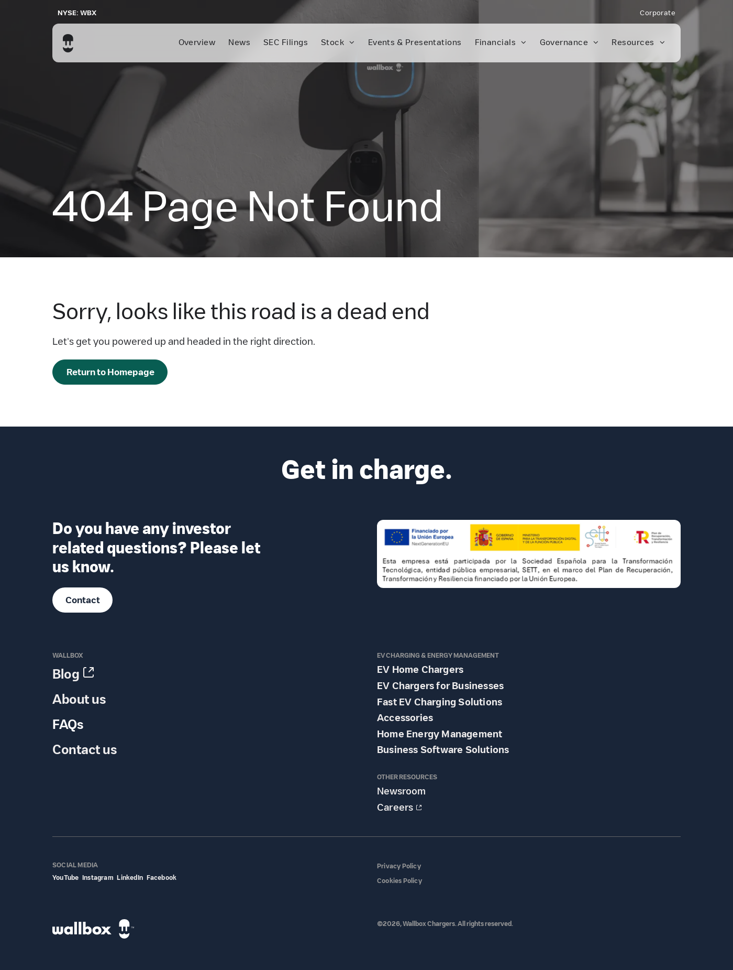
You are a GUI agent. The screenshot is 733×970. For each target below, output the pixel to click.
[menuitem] (658, 13)
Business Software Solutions (443, 750)
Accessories (405, 718)
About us (79, 699)
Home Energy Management (439, 734)
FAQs (67, 724)
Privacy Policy (399, 866)
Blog (66, 674)
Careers (395, 807)
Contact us (84, 750)
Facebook (162, 877)
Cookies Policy (399, 880)
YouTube (65, 877)
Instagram (98, 877)
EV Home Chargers (420, 669)
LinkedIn (130, 877)
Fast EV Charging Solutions (439, 702)
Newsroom (401, 791)
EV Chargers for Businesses (440, 686)
